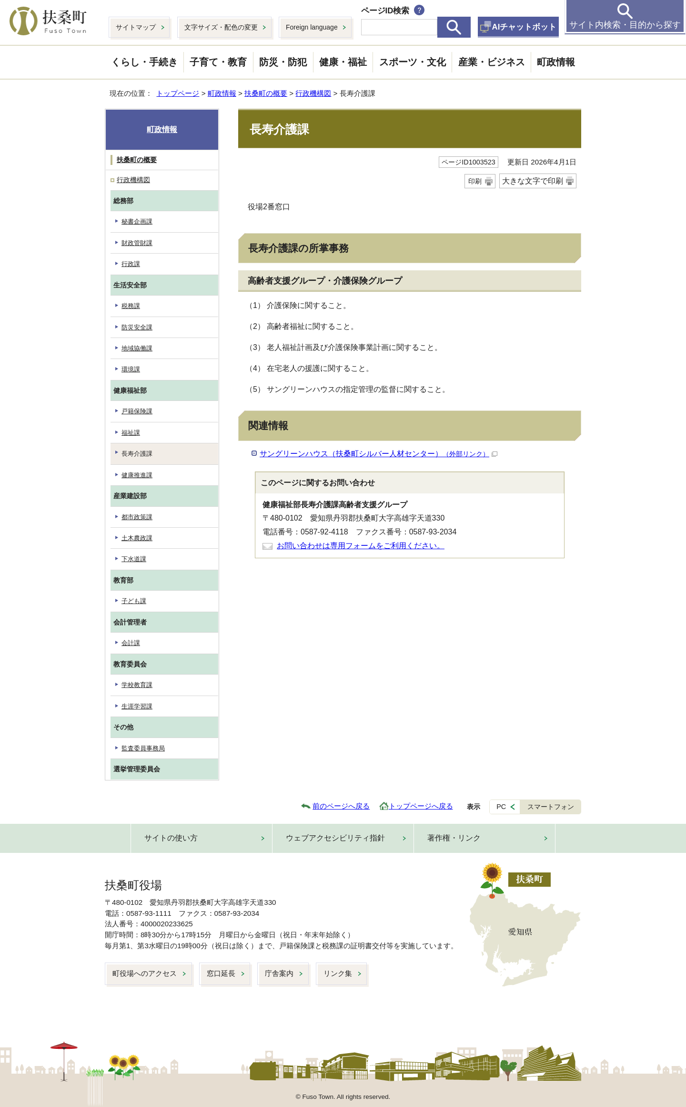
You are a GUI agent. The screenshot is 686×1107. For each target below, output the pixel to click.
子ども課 (133, 601)
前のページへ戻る (341, 806)
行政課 (130, 263)
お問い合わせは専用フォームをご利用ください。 (360, 546)
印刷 (475, 181)
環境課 (130, 369)
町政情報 (556, 62)
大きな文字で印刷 (532, 181)
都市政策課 (136, 517)
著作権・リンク (454, 838)
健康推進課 (136, 475)
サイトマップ (136, 27)
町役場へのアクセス (144, 973)
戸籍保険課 (136, 411)
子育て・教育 (218, 62)
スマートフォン (550, 806)
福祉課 (130, 432)
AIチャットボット (524, 26)
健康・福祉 (343, 62)
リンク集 (337, 973)
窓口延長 (221, 973)
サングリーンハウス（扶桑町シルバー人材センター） (378, 454)
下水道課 (133, 559)
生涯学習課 (136, 706)
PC (501, 806)
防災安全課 (136, 327)
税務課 (130, 305)
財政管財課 (136, 242)
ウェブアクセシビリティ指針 (335, 838)
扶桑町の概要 (265, 93)
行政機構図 (313, 93)
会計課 (130, 642)
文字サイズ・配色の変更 (221, 27)
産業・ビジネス (491, 62)
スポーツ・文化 (412, 62)
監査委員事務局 (143, 748)
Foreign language (312, 27)
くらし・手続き (144, 62)
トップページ (177, 93)
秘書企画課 (136, 221)
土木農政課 (136, 538)
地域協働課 (136, 348)
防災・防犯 (283, 62)
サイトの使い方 (171, 838)
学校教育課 (136, 684)
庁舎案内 (279, 973)
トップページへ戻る (421, 806)
